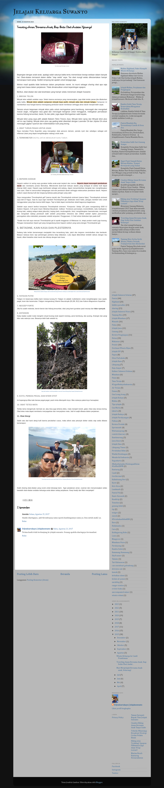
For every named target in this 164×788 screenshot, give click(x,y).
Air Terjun (116, 388)
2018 (117, 623)
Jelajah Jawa (117, 328)
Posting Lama (99, 574)
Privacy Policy (118, 718)
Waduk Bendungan (119, 454)
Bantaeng (116, 470)
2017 (117, 627)
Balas (24, 521)
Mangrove (116, 539)
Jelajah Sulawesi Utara (121, 312)
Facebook (116, 766)
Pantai (114, 298)
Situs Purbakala (118, 358)
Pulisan (115, 421)
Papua (114, 355)
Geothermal (117, 476)
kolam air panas (118, 579)
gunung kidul (117, 506)
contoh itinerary (119, 434)
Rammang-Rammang (120, 552)
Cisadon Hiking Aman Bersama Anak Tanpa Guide (138, 725)
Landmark (116, 489)
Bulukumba (116, 526)
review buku (117, 589)
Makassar (116, 342)
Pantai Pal (116, 493)
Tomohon (116, 503)
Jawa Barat (116, 441)
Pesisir (114, 345)
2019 (117, 619)
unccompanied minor (120, 592)
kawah (114, 572)
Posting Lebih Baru (28, 574)
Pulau (114, 325)
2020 (117, 616)
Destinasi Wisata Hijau (121, 348)
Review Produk (118, 424)
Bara (114, 523)
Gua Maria (116, 408)
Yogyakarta (116, 461)
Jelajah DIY (116, 351)
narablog (115, 582)
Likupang (116, 365)
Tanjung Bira (117, 315)
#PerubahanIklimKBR (121, 519)
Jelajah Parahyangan (120, 418)
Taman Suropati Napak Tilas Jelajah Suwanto (139, 717)
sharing (115, 308)
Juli (118, 675)
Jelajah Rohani (118, 398)
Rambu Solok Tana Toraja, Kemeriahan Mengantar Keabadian (131, 106)
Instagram (116, 770)
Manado (115, 322)
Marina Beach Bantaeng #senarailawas (137, 755)
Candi (114, 473)
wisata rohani (117, 595)
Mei (118, 682)
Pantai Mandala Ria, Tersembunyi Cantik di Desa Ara (132, 125)
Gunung (115, 332)
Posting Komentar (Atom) (37, 580)
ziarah (114, 516)
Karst (114, 483)
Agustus (120, 653)
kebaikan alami (118, 576)
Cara (114, 529)
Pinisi (114, 378)
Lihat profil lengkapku (121, 708)
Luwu (114, 536)
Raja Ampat (117, 368)
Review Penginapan (120, 335)
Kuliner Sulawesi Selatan (122, 371)
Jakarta (115, 411)
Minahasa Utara (118, 542)
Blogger (99, 782)
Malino (115, 401)
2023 (117, 604)
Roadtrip (115, 499)
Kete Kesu (116, 486)
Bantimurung (117, 438)
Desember (121, 638)
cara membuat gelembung (123, 566)
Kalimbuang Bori (119, 480)
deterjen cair (117, 569)
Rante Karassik (118, 496)
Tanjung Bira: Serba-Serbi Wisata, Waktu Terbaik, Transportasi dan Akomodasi (133, 241)
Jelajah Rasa (117, 361)
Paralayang (116, 546)
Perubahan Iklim (119, 451)
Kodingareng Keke (119, 533)
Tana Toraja (116, 381)
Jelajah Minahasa (119, 318)
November (121, 642)
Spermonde (116, 428)
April (119, 686)
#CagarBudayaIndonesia (122, 385)
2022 (117, 608)
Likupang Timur (118, 448)
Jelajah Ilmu (117, 444)
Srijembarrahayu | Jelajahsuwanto (36, 529)
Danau (114, 391)
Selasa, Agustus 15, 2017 (39, 514)
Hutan (114, 338)
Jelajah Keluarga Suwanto (50, 11)
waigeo (115, 513)
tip (113, 509)
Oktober (120, 645)
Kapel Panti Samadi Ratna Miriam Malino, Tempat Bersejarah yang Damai (131, 163)
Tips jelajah (116, 404)
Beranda (65, 574)
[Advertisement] (129, 273)
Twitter (115, 773)
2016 (117, 631)
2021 (117, 612)
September (122, 649)
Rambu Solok (117, 549)
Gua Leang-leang (119, 394)
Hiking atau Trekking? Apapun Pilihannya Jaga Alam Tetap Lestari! (133, 201)
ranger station (118, 586)
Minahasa (116, 375)
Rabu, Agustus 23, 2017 (63, 529)
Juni (119, 679)
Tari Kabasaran (118, 562)
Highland (115, 302)
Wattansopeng (118, 431)
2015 (117, 634)
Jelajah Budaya (118, 414)
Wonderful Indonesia (120, 457)
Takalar (115, 559)
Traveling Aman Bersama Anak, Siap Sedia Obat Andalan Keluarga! (134, 220)
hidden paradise (118, 305)
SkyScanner (117, 556)
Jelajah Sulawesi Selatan (122, 295)
